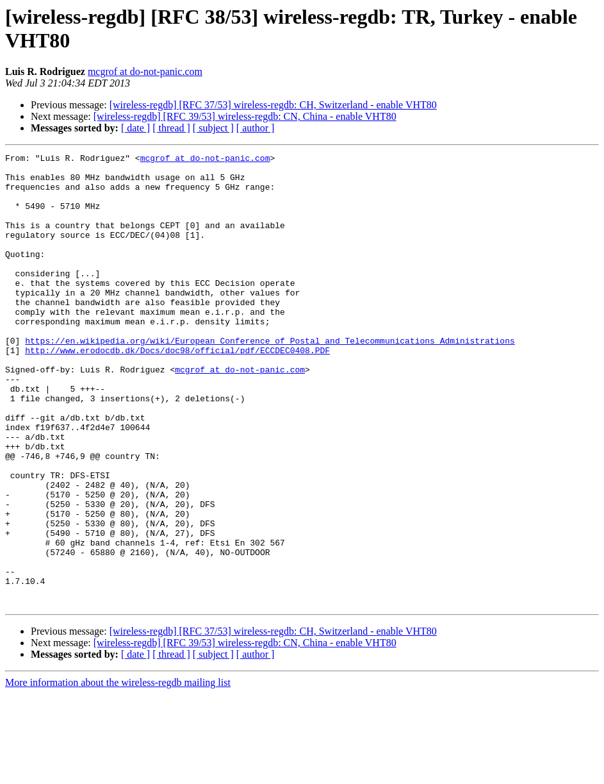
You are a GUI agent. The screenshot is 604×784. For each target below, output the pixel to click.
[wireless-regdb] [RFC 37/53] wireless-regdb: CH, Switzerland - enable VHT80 (273, 104)
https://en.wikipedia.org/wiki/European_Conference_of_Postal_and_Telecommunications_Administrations (269, 379)
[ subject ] (213, 127)
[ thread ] (171, 127)
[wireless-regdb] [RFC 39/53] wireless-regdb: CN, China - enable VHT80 (245, 116)
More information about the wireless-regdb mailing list (118, 772)
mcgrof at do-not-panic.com (145, 71)
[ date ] (135, 127)
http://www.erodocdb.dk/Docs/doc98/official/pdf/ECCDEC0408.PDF (177, 390)
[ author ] (255, 127)
